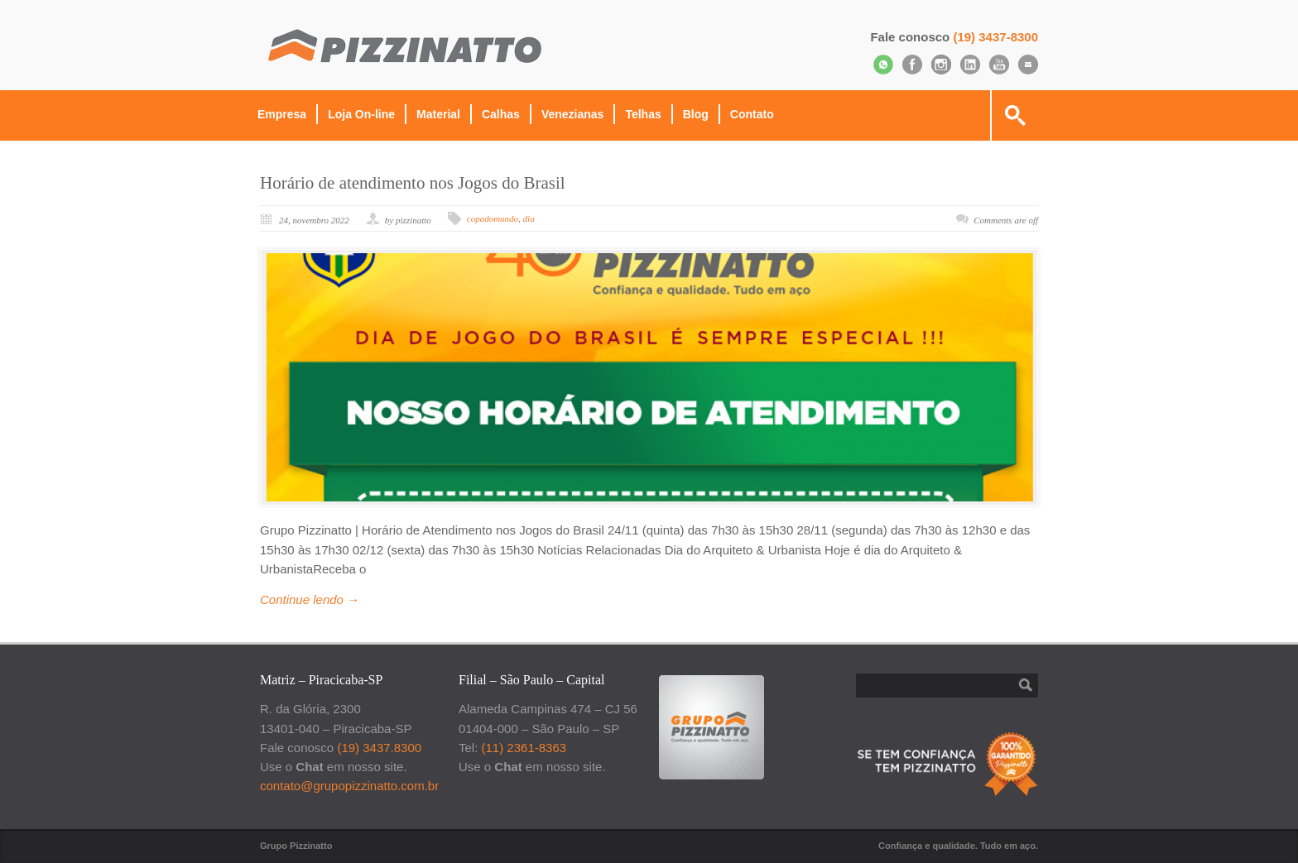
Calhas (501, 114)
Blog (696, 114)
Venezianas (572, 114)
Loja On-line (361, 114)
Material (438, 114)
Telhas (643, 114)
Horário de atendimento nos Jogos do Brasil (412, 183)
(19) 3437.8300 (379, 748)
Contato (752, 114)
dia (529, 218)
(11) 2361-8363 (524, 748)
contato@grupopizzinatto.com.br (349, 786)
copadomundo (492, 218)
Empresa (281, 114)
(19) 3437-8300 (995, 37)
